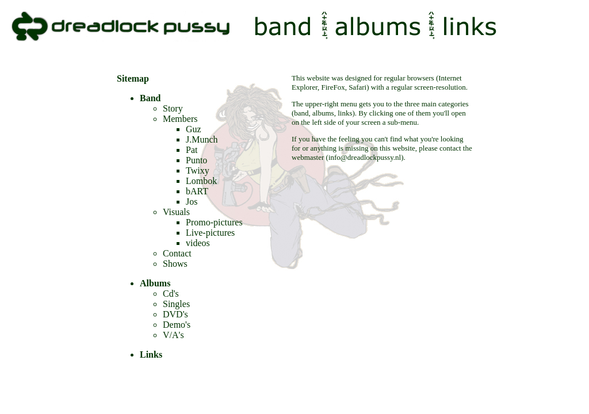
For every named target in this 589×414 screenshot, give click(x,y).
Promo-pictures (214, 222)
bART (197, 191)
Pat (191, 150)
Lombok (201, 181)
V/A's (173, 335)
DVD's (175, 314)
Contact (177, 253)
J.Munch (202, 139)
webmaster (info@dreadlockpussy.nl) (348, 157)
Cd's (171, 293)
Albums (155, 283)
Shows (175, 264)
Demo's (176, 324)
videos (198, 243)
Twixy (197, 170)
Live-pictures (210, 232)
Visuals (176, 212)
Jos (191, 201)
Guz (193, 129)
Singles (176, 304)
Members (180, 119)
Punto (196, 160)
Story (173, 108)
